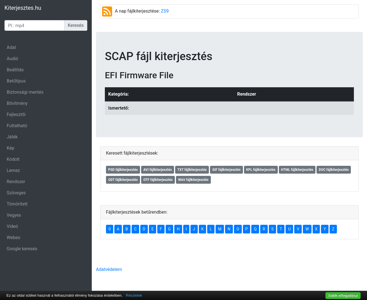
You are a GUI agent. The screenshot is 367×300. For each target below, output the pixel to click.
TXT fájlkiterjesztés (192, 170)
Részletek (134, 295)
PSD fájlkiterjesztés (123, 170)
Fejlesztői (16, 114)
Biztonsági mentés (25, 92)
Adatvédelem (109, 269)
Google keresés (22, 248)
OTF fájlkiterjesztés (158, 180)
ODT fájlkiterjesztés (123, 180)
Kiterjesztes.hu (22, 7)
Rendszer (16, 181)
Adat (11, 47)
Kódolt (13, 159)
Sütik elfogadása (343, 295)
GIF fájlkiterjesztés (226, 170)
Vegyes (14, 215)
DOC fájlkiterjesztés (334, 170)
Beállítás (15, 69)
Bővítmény (17, 103)
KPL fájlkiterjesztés (261, 170)
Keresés (76, 25)
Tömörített (17, 204)
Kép (10, 148)
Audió (12, 58)
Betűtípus (16, 81)
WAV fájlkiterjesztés (193, 180)
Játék (12, 137)
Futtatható (17, 125)
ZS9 (165, 11)
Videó (12, 226)
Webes (13, 237)
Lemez (13, 170)
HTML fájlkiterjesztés (297, 170)
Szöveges (16, 192)
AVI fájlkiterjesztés (157, 170)
